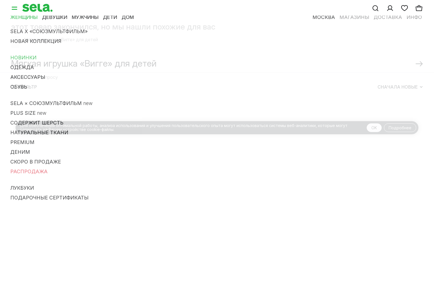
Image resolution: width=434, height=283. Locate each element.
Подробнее (400, 127)
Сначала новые (400, 87)
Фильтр (24, 87)
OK (374, 127)
